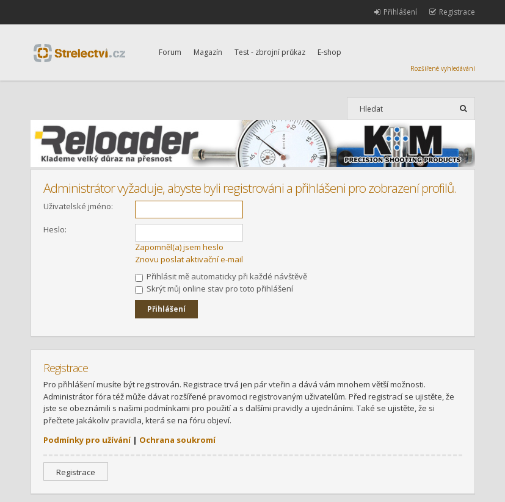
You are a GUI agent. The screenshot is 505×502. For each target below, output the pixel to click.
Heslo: (55, 229)
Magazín (208, 52)
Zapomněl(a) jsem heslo (179, 247)
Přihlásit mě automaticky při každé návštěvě (221, 276)
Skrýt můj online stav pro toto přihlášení (214, 288)
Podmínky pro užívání (87, 439)
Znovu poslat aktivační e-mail (189, 259)
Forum (170, 52)
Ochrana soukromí (177, 439)
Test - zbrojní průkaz (269, 52)
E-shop (329, 52)
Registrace (75, 472)
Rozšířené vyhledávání (442, 68)
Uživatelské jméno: (78, 206)
